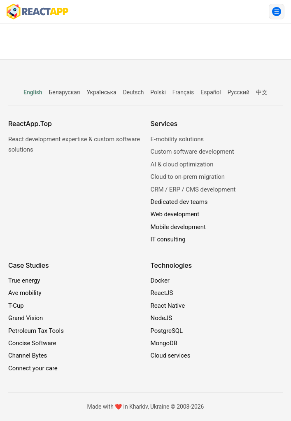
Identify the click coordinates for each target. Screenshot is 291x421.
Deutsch (133, 92)
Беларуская (64, 92)
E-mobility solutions (177, 139)
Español (210, 92)
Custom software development (192, 151)
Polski (157, 92)
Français (183, 92)
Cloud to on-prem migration (188, 176)
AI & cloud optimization (182, 164)
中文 (262, 92)
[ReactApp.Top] (37, 11)
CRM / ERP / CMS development (193, 189)
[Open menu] (276, 11)
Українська (101, 92)
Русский (238, 92)
